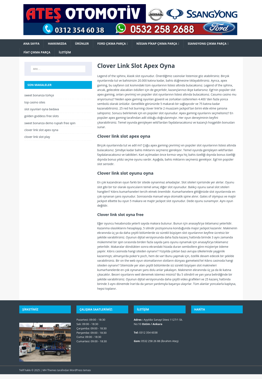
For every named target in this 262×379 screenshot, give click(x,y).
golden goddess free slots (41, 116)
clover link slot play (37, 137)
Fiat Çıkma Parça (37, 52)
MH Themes (49, 370)
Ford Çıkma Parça (111, 43)
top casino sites (34, 102)
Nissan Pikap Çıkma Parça (156, 43)
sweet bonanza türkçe (39, 95)
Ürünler (82, 43)
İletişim (65, 52)
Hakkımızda (57, 43)
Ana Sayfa (31, 43)
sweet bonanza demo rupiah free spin (50, 123)
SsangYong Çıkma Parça (207, 43)
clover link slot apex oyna (41, 130)
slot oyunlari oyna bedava (41, 109)
